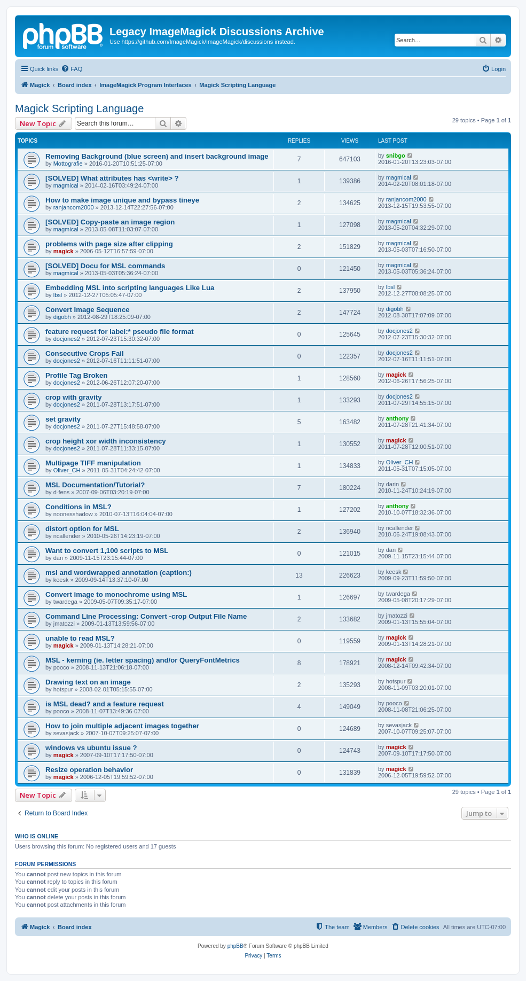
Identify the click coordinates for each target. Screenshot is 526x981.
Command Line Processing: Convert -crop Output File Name (146, 616)
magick (63, 251)
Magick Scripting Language (79, 108)
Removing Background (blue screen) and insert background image (157, 156)
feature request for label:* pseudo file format (119, 332)
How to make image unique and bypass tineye (122, 200)
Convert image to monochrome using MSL (116, 594)
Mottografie (68, 163)
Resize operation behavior (89, 770)
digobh (62, 317)
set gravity (63, 419)
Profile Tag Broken (76, 375)
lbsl (57, 295)
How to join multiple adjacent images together (122, 726)
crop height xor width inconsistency (105, 441)
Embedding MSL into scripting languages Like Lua (129, 288)
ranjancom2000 (73, 207)
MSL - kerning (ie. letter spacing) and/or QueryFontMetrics (142, 660)
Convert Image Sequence (87, 310)
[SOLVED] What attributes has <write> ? (112, 178)
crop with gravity (73, 397)
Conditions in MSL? (78, 507)
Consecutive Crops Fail (84, 353)
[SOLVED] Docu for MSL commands (105, 266)
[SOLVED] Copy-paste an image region (110, 222)
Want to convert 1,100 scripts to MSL (106, 551)
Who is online (36, 836)
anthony (397, 418)
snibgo (395, 155)
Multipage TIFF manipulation (93, 463)
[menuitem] (71, 69)
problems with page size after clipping (109, 244)
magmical (65, 185)
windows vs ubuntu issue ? (91, 748)
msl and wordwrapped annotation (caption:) (118, 573)
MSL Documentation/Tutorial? (95, 485)
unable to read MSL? (80, 638)
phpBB (235, 946)
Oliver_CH (67, 470)
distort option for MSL (82, 529)
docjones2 (66, 339)
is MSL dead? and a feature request (104, 704)
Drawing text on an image (88, 682)
